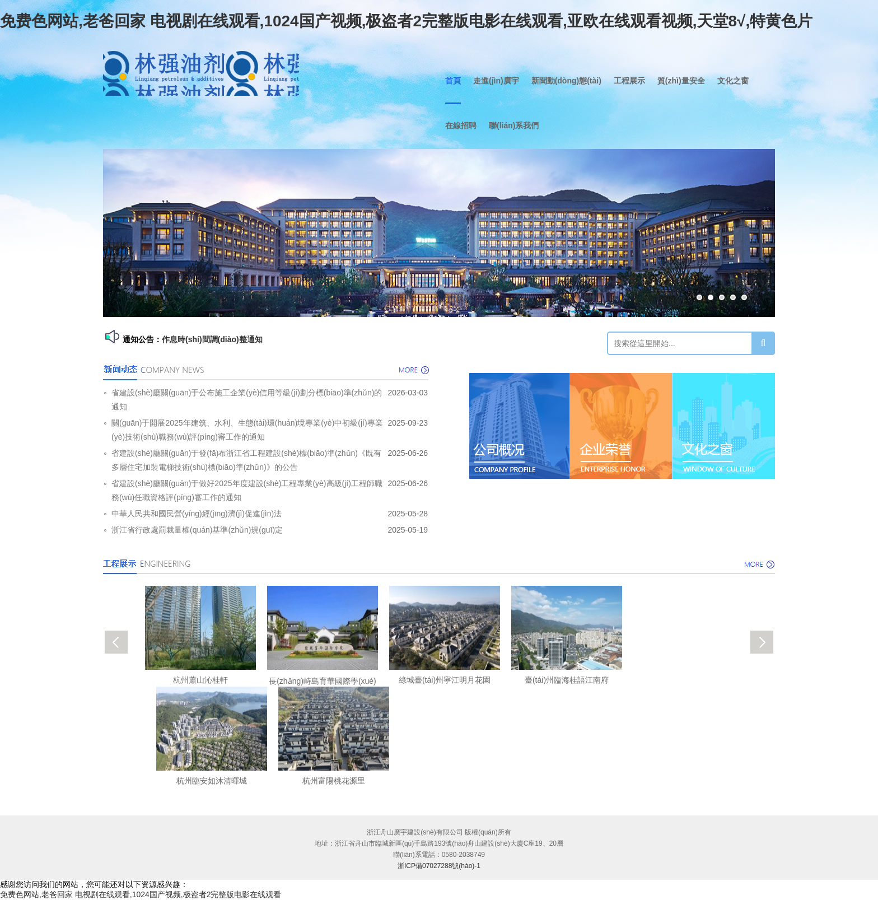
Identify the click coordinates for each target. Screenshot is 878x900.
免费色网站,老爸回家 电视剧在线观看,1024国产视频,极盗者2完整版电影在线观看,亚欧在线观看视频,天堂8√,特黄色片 (406, 21)
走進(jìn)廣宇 (496, 80)
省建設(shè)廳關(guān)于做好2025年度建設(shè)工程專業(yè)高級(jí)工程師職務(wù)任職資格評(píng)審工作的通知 (246, 490)
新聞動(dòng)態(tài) (566, 80)
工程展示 (629, 80)
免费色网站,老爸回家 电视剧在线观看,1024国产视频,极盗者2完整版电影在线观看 (141, 894)
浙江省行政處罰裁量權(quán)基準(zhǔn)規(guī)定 (197, 529)
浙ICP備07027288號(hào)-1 (439, 866)
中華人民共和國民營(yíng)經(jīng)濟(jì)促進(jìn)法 (196, 513)
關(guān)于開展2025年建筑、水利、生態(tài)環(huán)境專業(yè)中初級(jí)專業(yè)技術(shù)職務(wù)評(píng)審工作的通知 (247, 429)
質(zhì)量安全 (681, 80)
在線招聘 (461, 125)
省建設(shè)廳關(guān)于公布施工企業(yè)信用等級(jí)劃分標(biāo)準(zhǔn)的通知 (246, 399)
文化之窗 (733, 80)
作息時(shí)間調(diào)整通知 (212, 339)
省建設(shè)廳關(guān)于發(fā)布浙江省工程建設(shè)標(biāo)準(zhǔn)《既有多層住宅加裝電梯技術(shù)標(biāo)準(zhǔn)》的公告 (246, 460)
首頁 (453, 80)
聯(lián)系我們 (514, 125)
